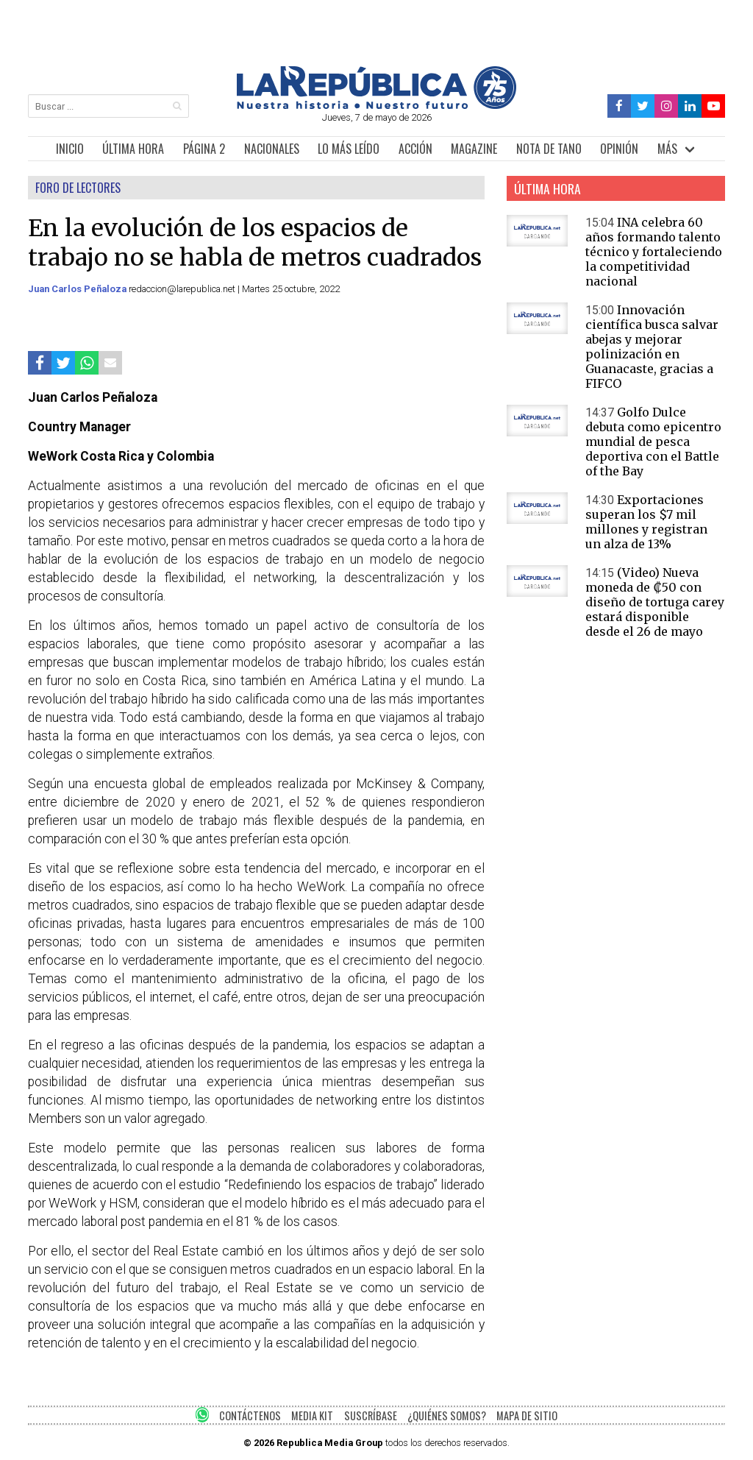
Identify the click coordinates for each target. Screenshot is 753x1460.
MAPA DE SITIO (526, 1415)
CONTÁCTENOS (250, 1415)
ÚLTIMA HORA (133, 148)
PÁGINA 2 (204, 148)
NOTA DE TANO (549, 148)
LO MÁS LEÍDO (348, 148)
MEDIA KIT (312, 1415)
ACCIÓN (415, 148)
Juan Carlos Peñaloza (78, 288)
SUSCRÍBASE (370, 1415)
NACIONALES (271, 148)
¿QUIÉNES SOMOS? (446, 1415)
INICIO (70, 148)
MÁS (667, 148)
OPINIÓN (619, 148)
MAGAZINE (474, 148)
